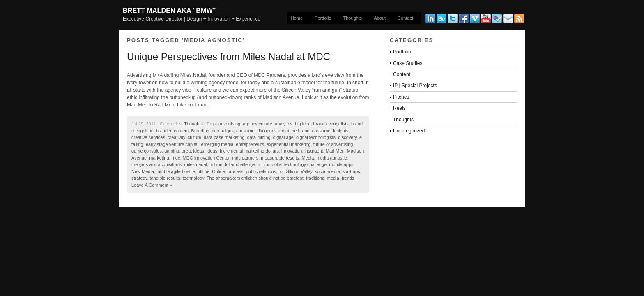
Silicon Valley (299, 171)
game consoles (146, 150)
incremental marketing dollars (249, 150)
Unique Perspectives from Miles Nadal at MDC (228, 56)
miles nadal (195, 164)
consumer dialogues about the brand (273, 130)
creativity (176, 137)
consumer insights (330, 130)
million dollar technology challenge (292, 164)
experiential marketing (289, 144)
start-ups (351, 171)
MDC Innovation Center (206, 157)
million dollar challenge (232, 164)
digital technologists (316, 137)
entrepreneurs (250, 144)
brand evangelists (331, 123)
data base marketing (224, 137)
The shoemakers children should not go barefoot (255, 178)
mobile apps (341, 164)
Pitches (401, 97)
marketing (159, 157)
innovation (291, 150)
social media (327, 171)
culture (194, 137)
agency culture (257, 123)
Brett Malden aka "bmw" (169, 10)
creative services (148, 137)
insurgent (313, 150)
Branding (200, 130)
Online (218, 171)
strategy (139, 178)
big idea (303, 123)
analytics (283, 123)
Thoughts (352, 18)
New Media (142, 171)
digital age (283, 137)
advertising (229, 123)
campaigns (223, 130)
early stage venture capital (172, 144)
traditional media (322, 178)
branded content (172, 130)
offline (203, 171)
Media (307, 157)
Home (297, 18)
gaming (171, 150)
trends (348, 178)
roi (280, 171)
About (380, 18)
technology (193, 178)
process (236, 171)
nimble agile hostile (175, 171)
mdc (176, 157)
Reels (399, 108)
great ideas (193, 150)
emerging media (217, 144)
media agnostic (332, 157)
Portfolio (323, 18)
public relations (261, 171)
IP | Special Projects (415, 85)
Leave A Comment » (151, 185)
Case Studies (407, 63)
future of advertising (333, 144)
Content (401, 74)
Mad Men (335, 150)
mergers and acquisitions (156, 164)
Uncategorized (409, 131)
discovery (347, 137)
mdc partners (245, 157)
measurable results (280, 157)
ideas (212, 150)
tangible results (165, 178)
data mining (259, 137)
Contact (405, 18)
